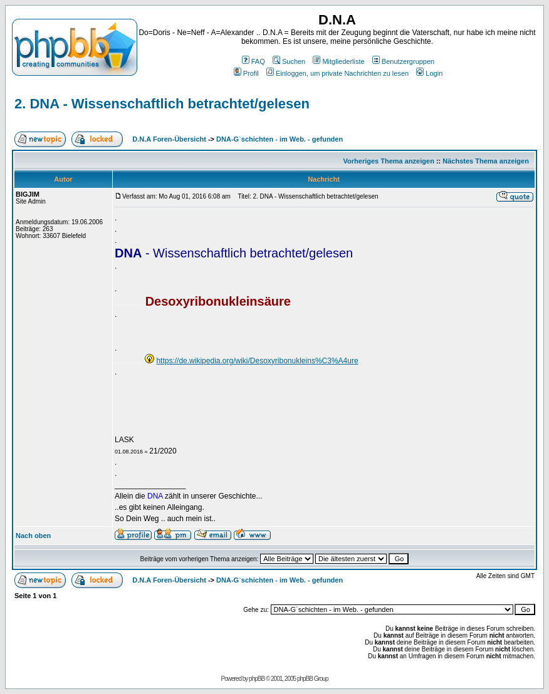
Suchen (289, 61)
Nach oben (33, 535)
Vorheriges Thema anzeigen (388, 161)
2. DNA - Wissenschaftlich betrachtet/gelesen (162, 103)
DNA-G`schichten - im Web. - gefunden (279, 139)
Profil (246, 73)
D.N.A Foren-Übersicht (169, 139)
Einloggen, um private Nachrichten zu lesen (337, 73)
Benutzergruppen (403, 61)
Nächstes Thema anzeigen (485, 161)
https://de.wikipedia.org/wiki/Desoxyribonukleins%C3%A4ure (257, 360)
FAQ (253, 61)
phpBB (256, 678)
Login (429, 73)
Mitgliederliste (338, 61)
